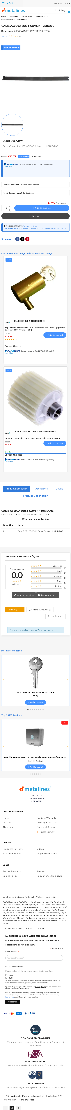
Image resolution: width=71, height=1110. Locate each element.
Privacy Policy (40, 987)
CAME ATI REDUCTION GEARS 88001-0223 (35, 431)
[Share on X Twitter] (22, 239)
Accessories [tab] (42, 488)
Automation (14, 16)
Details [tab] (59, 488)
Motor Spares (40, 16)
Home (3, 16)
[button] (56, 10)
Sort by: (51, 616)
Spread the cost (13, 346)
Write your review (24, 595)
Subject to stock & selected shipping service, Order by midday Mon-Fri (35, 229)
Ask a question (46, 595)
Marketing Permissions (14, 966)
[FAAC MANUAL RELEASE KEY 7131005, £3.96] (35, 680)
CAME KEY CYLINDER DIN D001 (29, 321)
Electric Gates (27, 16)
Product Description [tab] (16, 488)
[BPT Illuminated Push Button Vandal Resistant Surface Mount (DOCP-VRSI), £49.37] (35, 745)
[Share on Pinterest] (27, 239)
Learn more (9, 997)
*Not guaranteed (30, 226)
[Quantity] (6, 208)
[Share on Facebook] (17, 239)
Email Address (12, 951)
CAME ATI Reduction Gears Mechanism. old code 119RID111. (32, 438)
